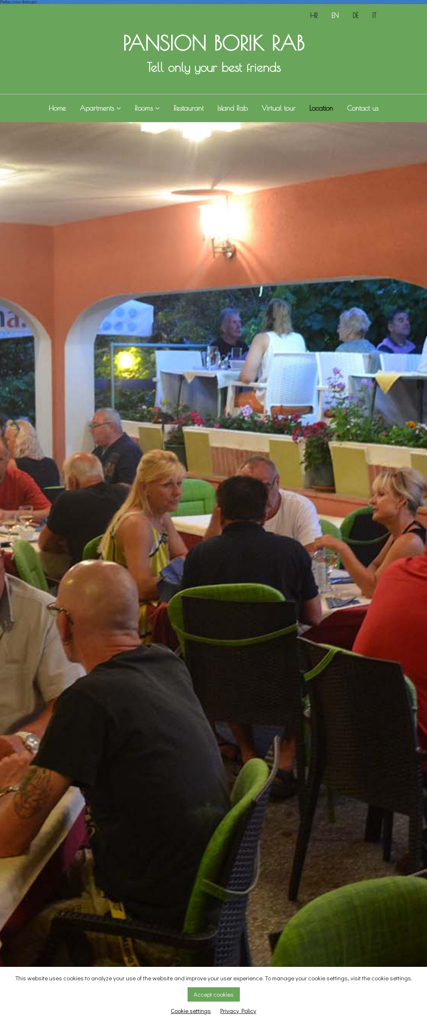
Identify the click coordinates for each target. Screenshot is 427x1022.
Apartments (100, 108)
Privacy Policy (238, 1010)
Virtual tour (278, 108)
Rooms (147, 108)
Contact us (362, 108)
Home (57, 108)
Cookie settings (191, 1010)
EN (335, 15)
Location (321, 108)
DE (355, 15)
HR (313, 15)
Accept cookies (214, 994)
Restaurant (188, 108)
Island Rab (232, 108)
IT (374, 15)
